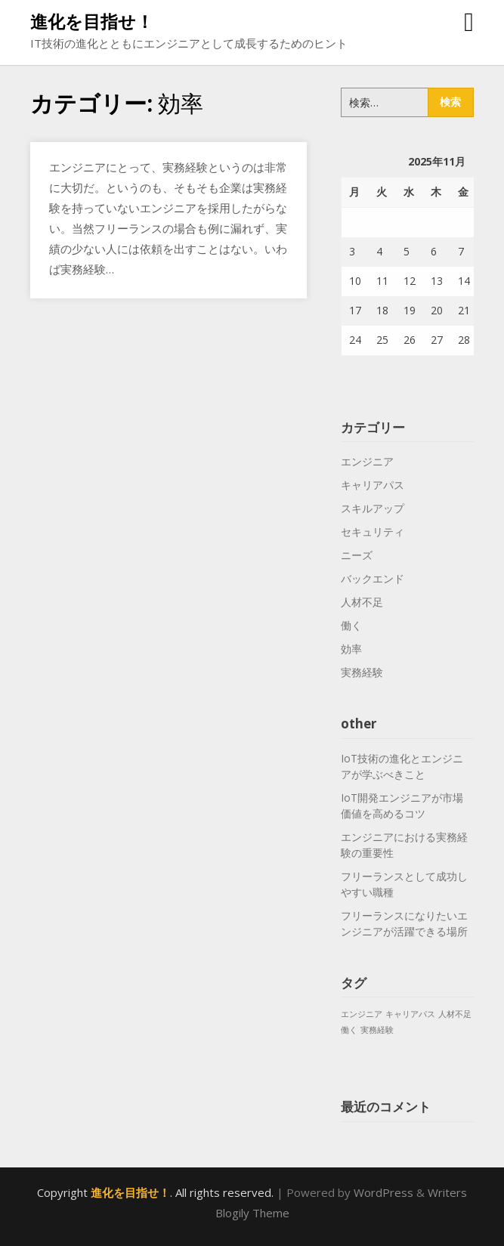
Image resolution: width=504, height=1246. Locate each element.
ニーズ (357, 555)
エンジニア (367, 461)
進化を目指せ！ (91, 21)
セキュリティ (372, 531)
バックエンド (372, 578)
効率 (351, 649)
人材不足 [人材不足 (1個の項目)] (455, 1014)
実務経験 (362, 672)
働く (351, 625)
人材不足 (362, 602)
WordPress (383, 1192)
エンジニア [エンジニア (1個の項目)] (361, 1014)
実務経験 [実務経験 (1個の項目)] (377, 1030)
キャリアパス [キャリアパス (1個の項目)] (410, 1014)
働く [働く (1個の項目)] (349, 1030)
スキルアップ (372, 508)
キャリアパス (372, 485)
